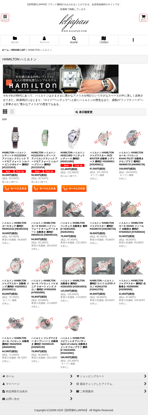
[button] (5, 18)
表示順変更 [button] (84, 112)
